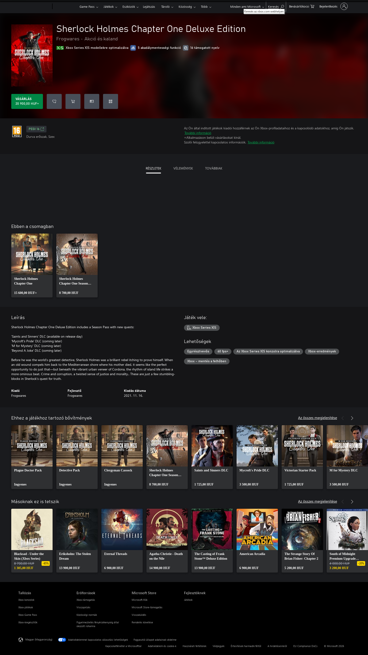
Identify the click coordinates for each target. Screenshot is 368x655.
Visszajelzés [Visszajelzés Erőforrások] (83, 607)
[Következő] (352, 418)
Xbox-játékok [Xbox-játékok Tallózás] (25, 607)
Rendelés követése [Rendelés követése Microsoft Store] (142, 622)
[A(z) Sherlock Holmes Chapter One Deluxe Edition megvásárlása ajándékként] (91, 101)
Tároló (165, 6)
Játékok (109, 6)
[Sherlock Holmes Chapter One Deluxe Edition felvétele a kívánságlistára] (54, 101)
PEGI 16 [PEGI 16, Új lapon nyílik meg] (36, 129)
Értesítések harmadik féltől (246, 645)
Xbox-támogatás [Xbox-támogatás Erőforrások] (86, 599)
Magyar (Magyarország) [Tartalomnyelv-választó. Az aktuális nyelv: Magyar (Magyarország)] (38, 639)
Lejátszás (149, 6)
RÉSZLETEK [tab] (153, 168)
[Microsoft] (34, 6)
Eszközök (129, 6)
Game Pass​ (87, 6)
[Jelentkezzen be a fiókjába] (333, 6)
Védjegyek (218, 645)
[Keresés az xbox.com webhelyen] (276, 6)
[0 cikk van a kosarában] (301, 6)
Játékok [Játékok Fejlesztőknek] (188, 599)
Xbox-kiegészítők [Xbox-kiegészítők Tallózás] (27, 622)
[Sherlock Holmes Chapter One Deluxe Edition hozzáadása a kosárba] (72, 101)
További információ (197, 133)
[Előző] (342, 418)
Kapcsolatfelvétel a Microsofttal (123, 645)
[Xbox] (65, 6)
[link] (32, 265)
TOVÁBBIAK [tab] (213, 168)
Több (204, 6)
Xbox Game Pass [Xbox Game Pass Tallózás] (27, 614)
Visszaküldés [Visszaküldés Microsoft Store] (139, 614)
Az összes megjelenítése (317, 417)
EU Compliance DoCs (305, 645)
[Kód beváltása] (110, 101)
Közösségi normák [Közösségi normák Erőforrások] (87, 614)
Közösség (185, 6)
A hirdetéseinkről (277, 645)
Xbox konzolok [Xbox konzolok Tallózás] (26, 599)
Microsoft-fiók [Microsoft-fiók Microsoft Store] (139, 599)
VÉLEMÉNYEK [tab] (183, 168)
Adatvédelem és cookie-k (162, 645)
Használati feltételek (194, 645)
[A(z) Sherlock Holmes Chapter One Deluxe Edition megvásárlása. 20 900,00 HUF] (27, 101)
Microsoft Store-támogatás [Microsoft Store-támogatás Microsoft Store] (147, 607)
